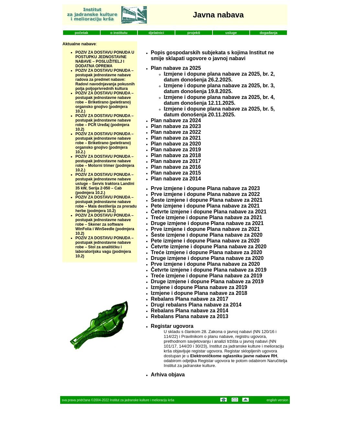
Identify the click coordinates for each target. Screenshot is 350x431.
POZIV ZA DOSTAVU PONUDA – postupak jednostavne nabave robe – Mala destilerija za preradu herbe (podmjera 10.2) (106, 204)
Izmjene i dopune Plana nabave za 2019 (199, 287)
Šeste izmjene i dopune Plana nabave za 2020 (206, 235)
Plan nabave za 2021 (176, 138)
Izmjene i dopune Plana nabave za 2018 (199, 293)
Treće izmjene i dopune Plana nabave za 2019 (206, 275)
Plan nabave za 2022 (176, 132)
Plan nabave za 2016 (176, 167)
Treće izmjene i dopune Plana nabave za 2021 (206, 217)
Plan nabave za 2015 (176, 173)
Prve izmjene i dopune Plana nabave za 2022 (205, 194)
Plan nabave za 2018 (176, 155)
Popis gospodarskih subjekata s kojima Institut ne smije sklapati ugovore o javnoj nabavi (212, 55)
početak (81, 33)
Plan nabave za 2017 (176, 161)
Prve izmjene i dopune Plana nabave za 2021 (205, 229)
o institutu (118, 33)
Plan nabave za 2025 (176, 68)
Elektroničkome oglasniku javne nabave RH (233, 355)
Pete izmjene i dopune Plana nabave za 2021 (205, 206)
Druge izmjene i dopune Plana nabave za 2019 (207, 281)
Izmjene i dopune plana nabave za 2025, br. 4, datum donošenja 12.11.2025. (219, 100)
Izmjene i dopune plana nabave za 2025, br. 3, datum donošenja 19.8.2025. (219, 88)
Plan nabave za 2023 (176, 126)
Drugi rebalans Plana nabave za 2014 (196, 304)
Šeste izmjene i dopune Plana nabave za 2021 (206, 200)
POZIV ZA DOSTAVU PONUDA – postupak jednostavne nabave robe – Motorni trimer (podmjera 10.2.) (104, 163)
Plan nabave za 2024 (176, 120)
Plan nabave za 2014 (176, 178)
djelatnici (156, 33)
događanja (269, 33)
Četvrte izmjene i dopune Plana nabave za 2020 (208, 246)
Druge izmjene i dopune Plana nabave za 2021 (207, 223)
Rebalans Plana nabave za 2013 (189, 316)
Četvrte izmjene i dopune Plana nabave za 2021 (208, 211)
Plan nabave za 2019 (176, 149)
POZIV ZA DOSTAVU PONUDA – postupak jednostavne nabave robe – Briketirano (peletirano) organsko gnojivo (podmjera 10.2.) (104, 102)
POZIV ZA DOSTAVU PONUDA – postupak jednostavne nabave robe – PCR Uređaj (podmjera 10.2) (104, 122)
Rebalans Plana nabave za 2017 (189, 299)
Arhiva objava (168, 374)
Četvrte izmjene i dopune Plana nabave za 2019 (208, 270)
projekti (193, 33)
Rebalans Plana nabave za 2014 (189, 310)
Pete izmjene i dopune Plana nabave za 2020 (205, 240)
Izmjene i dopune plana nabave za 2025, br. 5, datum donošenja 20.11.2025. (219, 111)
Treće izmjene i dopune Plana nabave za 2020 (206, 252)
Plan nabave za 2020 (176, 143)
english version (277, 400)
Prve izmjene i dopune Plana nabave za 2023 (205, 188)
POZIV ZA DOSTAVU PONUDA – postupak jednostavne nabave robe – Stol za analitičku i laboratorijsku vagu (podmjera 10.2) (104, 247)
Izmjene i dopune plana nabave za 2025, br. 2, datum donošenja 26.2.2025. (219, 76)
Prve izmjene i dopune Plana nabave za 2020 (205, 264)
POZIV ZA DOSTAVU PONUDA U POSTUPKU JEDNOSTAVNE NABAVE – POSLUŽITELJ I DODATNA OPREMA (104, 59)
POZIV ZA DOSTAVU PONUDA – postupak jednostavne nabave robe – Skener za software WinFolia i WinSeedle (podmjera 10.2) (104, 224)
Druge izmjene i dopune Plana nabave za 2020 (207, 258)
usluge (231, 33)
